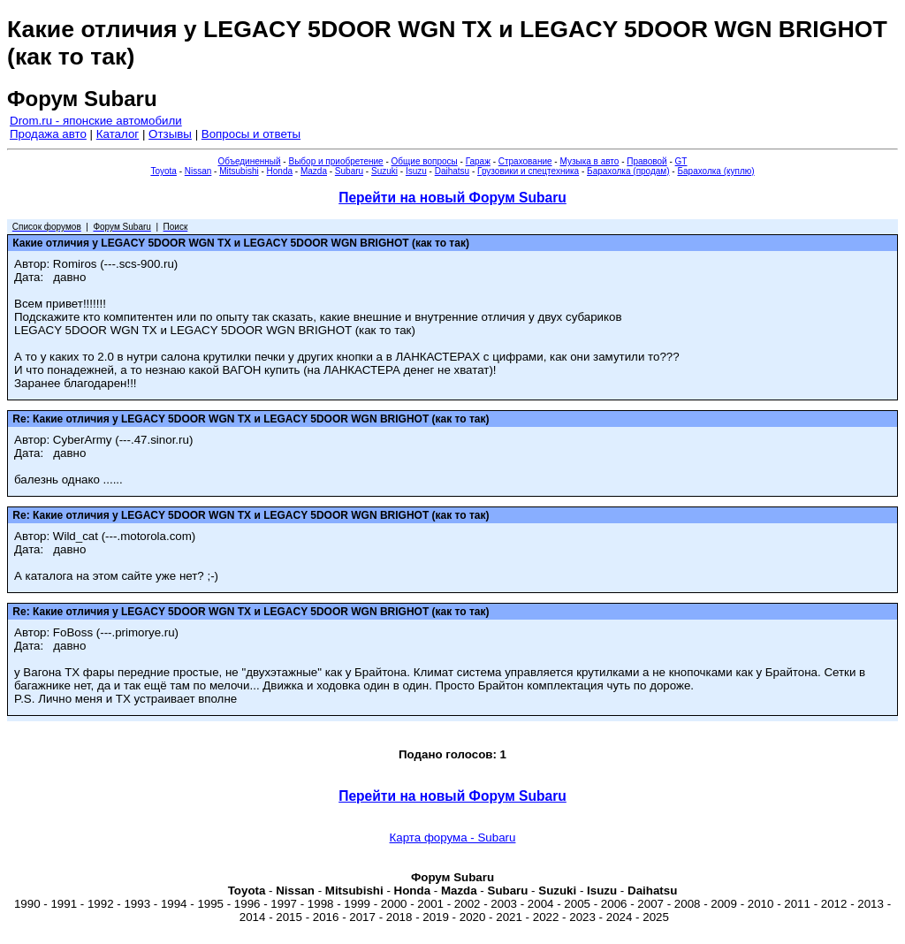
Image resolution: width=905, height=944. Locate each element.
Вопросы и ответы (251, 134)
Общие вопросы (425, 161)
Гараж (478, 161)
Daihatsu (452, 171)
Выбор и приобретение (335, 161)
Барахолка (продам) (628, 171)
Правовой (646, 161)
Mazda (313, 171)
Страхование (525, 161)
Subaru (349, 171)
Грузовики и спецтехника (528, 171)
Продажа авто (48, 134)
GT (681, 161)
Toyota (163, 171)
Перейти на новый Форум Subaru (452, 197)
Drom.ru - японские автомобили (96, 120)
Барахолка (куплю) (715, 171)
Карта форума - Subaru (453, 837)
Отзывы (170, 134)
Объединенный (249, 161)
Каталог (117, 134)
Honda (280, 171)
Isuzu (416, 171)
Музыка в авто (589, 161)
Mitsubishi (238, 171)
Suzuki (384, 171)
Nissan (198, 171)
